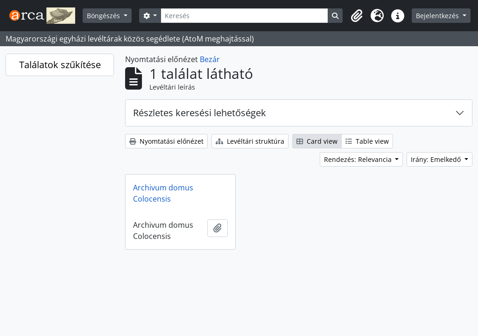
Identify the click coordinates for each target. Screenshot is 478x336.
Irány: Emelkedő (437, 159)
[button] (356, 16)
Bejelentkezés (438, 15)
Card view (316, 141)
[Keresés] (244, 15)
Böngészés (104, 15)
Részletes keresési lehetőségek (199, 112)
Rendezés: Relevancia (359, 159)
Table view (367, 141)
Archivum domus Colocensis (163, 193)
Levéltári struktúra (250, 141)
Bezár (210, 59)
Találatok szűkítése (60, 64)
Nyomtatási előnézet (166, 141)
